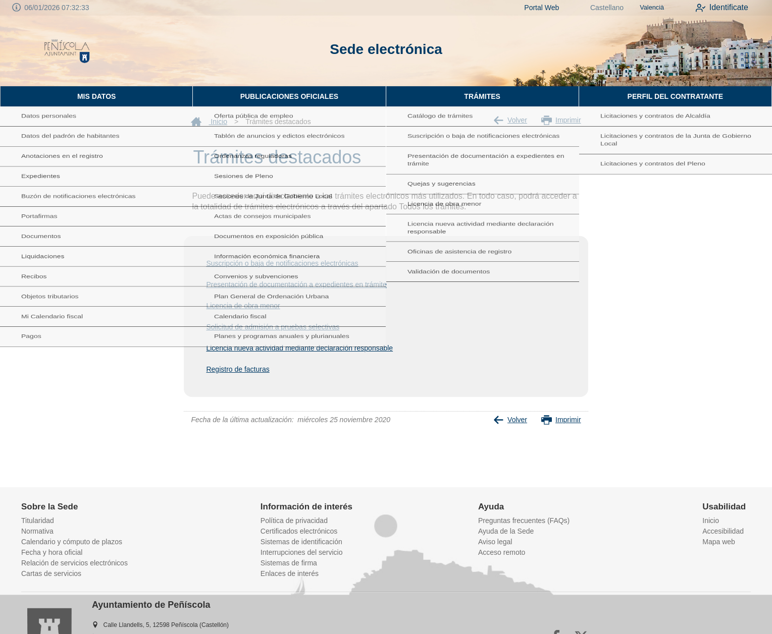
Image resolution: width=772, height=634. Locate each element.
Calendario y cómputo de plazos (71, 542)
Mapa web (718, 542)
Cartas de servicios (51, 573)
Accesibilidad (723, 531)
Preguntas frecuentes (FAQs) (524, 520)
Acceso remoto (501, 552)
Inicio (209, 122)
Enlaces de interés (290, 573)
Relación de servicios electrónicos (74, 563)
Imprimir (561, 120)
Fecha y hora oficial (51, 552)
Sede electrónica (386, 49)
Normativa (37, 531)
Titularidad (37, 520)
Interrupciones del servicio (302, 552)
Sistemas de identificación (301, 542)
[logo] (67, 51)
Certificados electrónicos (299, 531)
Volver (510, 120)
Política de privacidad (294, 520)
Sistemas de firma (289, 563)
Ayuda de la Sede (506, 531)
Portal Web (530, 7)
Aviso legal (495, 542)
